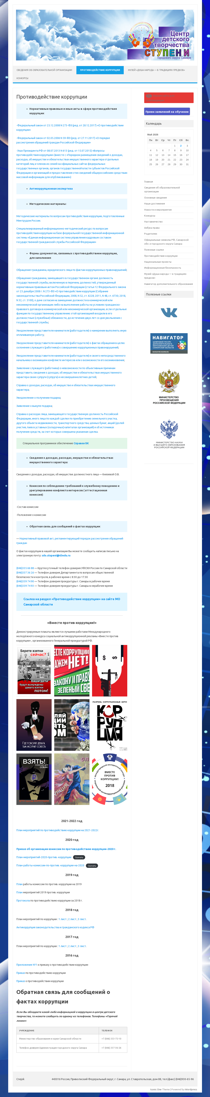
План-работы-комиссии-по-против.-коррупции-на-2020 (50, 865)
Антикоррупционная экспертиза (51, 188)
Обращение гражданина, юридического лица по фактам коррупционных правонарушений (71, 269)
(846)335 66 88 (25, 568)
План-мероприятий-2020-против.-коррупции (43, 857)
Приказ (20, 972)
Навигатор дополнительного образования (168, 284)
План (19, 884)
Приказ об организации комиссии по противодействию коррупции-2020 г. (66, 849)
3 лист (82, 919)
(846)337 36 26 (25, 572)
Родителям (150, 233)
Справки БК (81, 443)
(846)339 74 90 (25, 581)
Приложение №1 (26, 964)
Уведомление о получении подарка (38, 397)
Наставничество (153, 221)
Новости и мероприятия (158, 209)
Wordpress (191, 1089)
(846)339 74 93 (25, 585)
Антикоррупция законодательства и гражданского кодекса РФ (55, 927)
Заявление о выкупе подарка (34, 405)
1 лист (63, 919)
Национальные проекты (157, 261)
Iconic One (156, 1089)
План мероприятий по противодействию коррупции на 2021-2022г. (57, 830)
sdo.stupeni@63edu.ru (56, 555)
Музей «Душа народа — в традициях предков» (156, 70)
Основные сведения (155, 197)
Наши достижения (154, 203)
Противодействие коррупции (100, 70)
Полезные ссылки (154, 249)
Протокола (23, 900)
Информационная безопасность (162, 267)
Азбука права (152, 227)
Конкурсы (22, 78)
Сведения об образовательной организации (44, 70)
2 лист (72, 919)
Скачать (79, 857)
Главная (148, 181)
